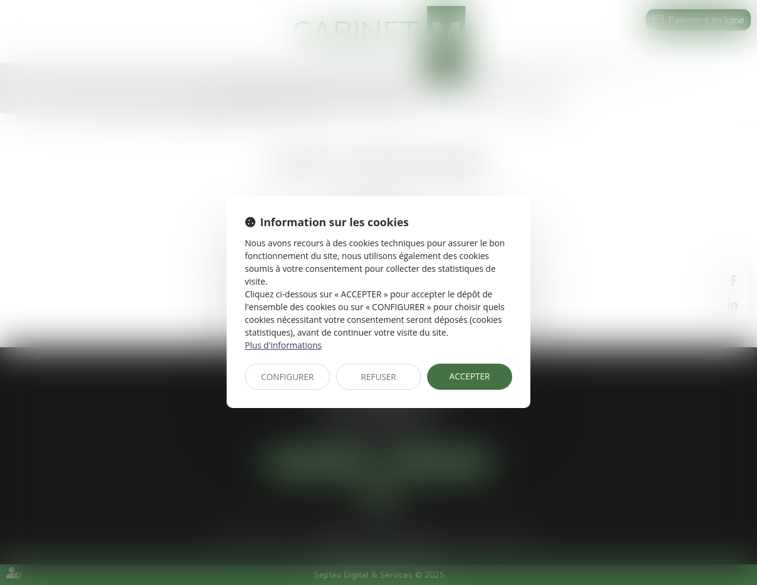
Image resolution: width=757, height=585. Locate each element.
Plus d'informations (283, 345)
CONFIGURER (287, 376)
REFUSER (378, 376)
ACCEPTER (470, 376)
